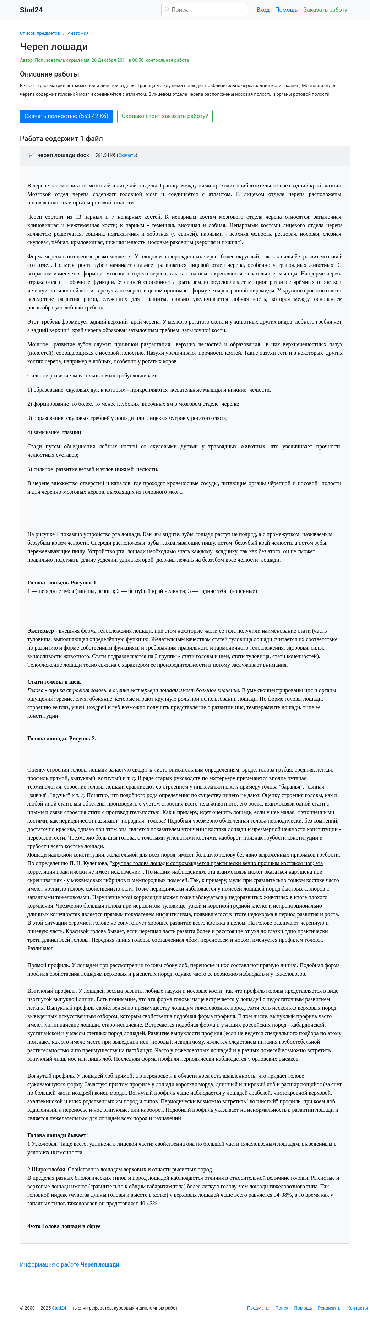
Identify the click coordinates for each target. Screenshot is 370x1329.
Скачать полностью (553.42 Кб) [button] (66, 116)
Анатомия (78, 33)
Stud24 (59, 1308)
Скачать (127, 155)
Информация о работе (69, 1264)
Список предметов (40, 33)
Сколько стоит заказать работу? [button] (165, 116)
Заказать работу (325, 9)
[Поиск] (204, 9)
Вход (263, 9)
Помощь (286, 9)
